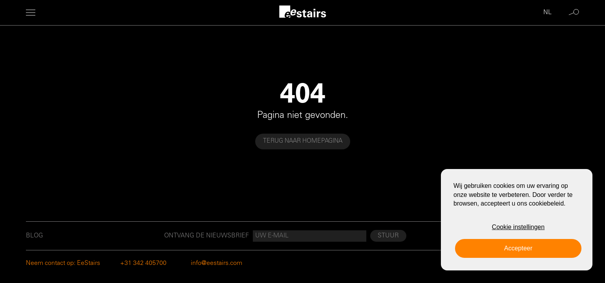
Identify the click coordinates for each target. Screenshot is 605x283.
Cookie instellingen (518, 227)
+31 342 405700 (143, 263)
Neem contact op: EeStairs (63, 263)
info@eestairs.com (216, 263)
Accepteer (518, 248)
